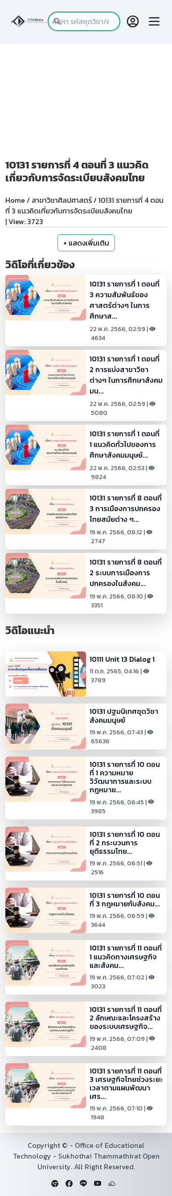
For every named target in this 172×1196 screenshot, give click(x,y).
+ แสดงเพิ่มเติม (86, 243)
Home (15, 200)
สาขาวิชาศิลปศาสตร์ (62, 200)
